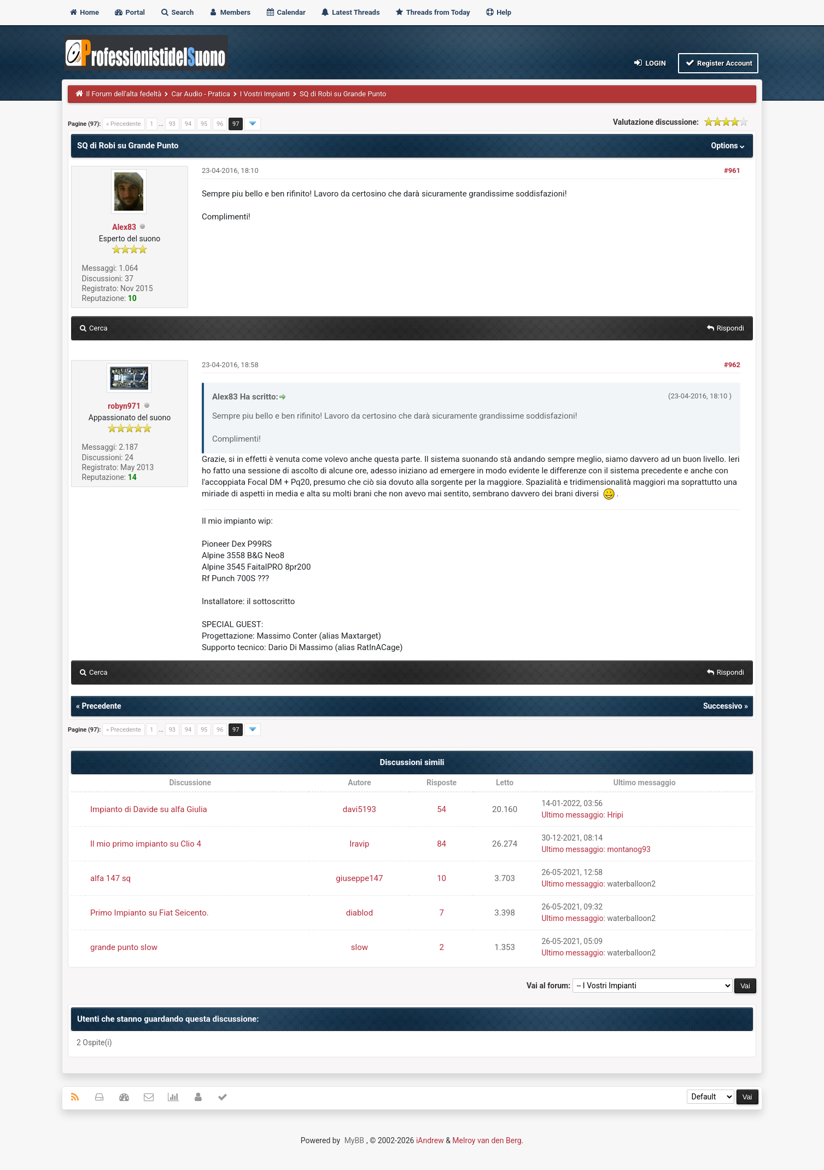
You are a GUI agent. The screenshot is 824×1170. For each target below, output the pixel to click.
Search (177, 12)
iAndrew (430, 1140)
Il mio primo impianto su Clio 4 (145, 844)
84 (441, 844)
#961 (732, 170)
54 (441, 809)
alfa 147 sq (110, 878)
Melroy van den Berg (486, 1140)
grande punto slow (123, 947)
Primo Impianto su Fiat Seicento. (149, 913)
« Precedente (123, 124)
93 (172, 124)
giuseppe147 (359, 878)
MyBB (354, 1140)
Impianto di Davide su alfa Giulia (148, 809)
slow (359, 947)
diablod (359, 913)
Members (229, 12)
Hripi (615, 814)
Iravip (359, 844)
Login (649, 62)
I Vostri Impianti (265, 94)
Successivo (723, 706)
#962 (732, 365)
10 (441, 878)
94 (188, 124)
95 (204, 124)
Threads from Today (432, 12)
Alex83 (124, 227)
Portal (129, 12)
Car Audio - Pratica (200, 94)
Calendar (285, 12)
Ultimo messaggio (572, 814)
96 (220, 124)
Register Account (718, 62)
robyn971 (124, 406)
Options (729, 145)
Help (498, 12)
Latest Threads (350, 12)
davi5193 (359, 809)
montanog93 (629, 849)
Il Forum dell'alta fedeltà (124, 94)
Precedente (101, 706)
